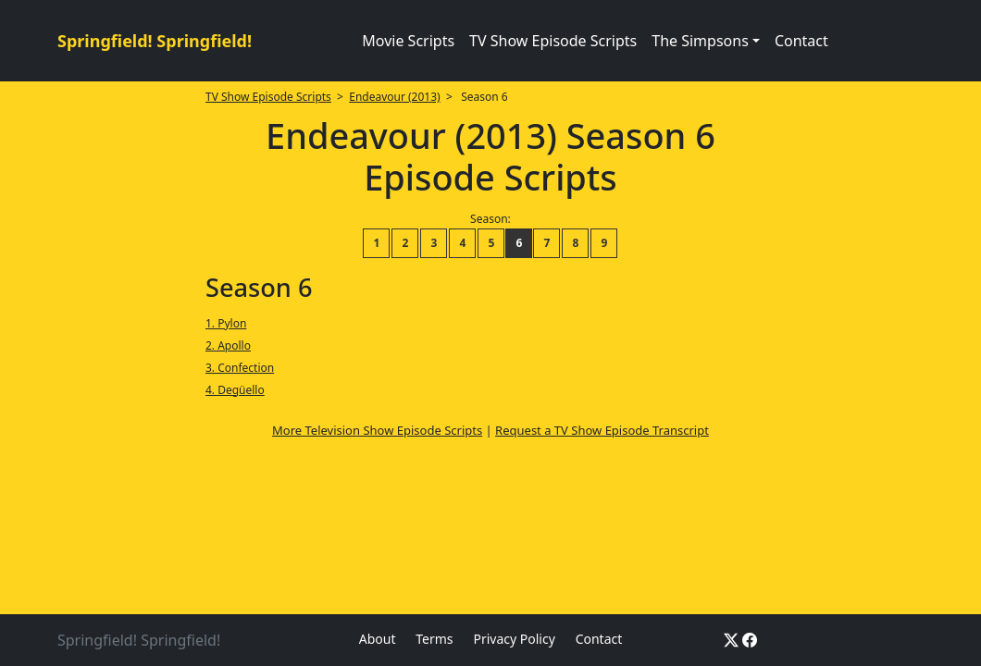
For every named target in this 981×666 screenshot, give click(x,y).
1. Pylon (225, 323)
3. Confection (239, 368)
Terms (434, 639)
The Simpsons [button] (700, 41)
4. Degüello (235, 390)
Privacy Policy (513, 639)
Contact (801, 41)
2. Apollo (228, 345)
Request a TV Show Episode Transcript (602, 430)
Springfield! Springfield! (154, 41)
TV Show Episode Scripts (553, 41)
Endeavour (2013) (394, 97)
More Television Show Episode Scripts (377, 430)
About (377, 639)
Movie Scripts (408, 41)
